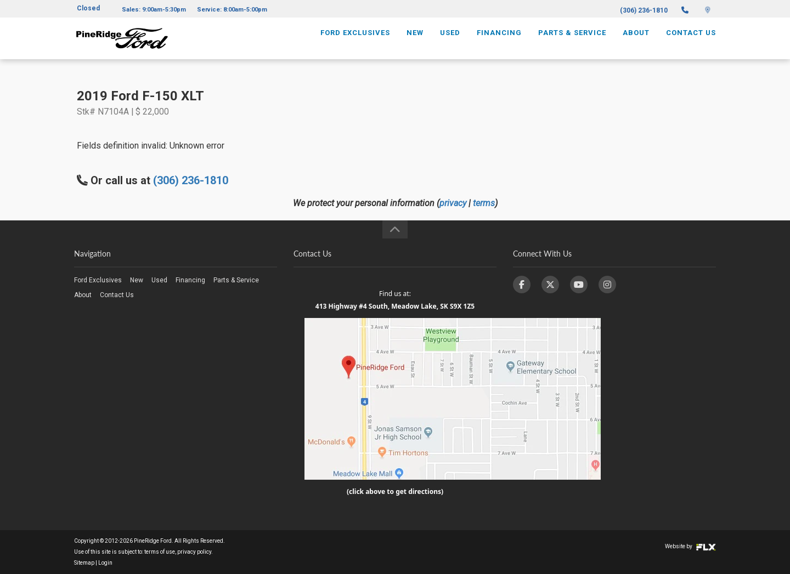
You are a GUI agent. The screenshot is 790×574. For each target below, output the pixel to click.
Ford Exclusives (355, 42)
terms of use (159, 552)
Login (105, 563)
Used (450, 42)
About (636, 42)
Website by (690, 546)
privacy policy (194, 552)
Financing (499, 42)
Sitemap (84, 563)
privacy (452, 203)
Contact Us (691, 42)
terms (484, 203)
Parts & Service (572, 42)
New (415, 42)
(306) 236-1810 (644, 10)
